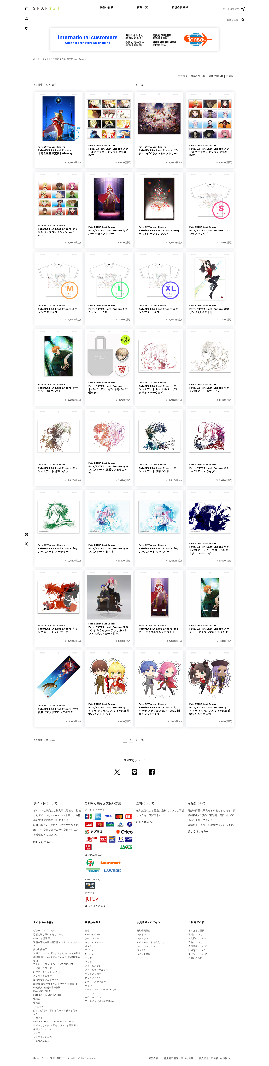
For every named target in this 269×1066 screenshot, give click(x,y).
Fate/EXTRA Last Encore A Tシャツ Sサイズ (210, 230)
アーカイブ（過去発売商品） (100, 1001)
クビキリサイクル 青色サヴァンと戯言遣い (55, 1025)
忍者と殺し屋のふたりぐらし (48, 934)
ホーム (36, 59)
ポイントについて (197, 954)
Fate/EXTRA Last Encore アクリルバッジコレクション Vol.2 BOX (210, 150)
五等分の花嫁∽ (41, 1041)
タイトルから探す (50, 59)
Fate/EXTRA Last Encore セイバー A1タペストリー (109, 230)
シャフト (38, 1033)
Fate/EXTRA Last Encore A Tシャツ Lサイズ (109, 309)
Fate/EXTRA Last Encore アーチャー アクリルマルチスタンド (210, 629)
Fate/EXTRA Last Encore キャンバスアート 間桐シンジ (159, 468)
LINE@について (196, 950)
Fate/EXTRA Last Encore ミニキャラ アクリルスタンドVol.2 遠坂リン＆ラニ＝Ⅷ (210, 709)
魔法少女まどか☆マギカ (46, 980)
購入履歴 (141, 950)
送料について (195, 934)
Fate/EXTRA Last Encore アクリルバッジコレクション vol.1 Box (58, 230)
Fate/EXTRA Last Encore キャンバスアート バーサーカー (58, 629)
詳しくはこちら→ (43, 842)
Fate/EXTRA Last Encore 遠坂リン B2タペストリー (210, 309)
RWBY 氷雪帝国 (41, 938)
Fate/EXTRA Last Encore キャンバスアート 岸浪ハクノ (58, 468)
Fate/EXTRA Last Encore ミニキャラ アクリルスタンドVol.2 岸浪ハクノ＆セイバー (109, 709)
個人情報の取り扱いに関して (215, 1058)
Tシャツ (89, 954)
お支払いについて (197, 938)
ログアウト (142, 938)
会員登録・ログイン (149, 922)
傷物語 (36, 1002)
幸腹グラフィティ (42, 1029)
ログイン (141, 934)
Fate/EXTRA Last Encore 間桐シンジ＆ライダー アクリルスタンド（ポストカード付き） (109, 629)
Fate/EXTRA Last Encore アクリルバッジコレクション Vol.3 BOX (109, 150)
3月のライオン (41, 1006)
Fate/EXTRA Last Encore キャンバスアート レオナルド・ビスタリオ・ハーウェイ (159, 387)
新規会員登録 (180, 7)
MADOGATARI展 (42, 991)
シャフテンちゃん (42, 1037)
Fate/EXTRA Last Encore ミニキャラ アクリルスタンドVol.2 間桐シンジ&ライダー (159, 709)
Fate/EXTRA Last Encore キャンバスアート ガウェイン (210, 388)
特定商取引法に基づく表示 (179, 1058)
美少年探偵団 (40, 949)
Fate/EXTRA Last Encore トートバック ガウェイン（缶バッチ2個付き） (109, 387)
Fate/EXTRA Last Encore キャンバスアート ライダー (210, 468)
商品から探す (93, 922)
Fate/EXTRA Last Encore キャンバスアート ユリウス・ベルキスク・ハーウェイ (210, 548)
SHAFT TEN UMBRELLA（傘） (102, 989)
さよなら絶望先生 (42, 976)
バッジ (88, 985)
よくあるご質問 (196, 930)
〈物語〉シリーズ (42, 968)
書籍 (87, 930)
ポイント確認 (144, 954)
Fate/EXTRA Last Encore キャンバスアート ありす (109, 548)
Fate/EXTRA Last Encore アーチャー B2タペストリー (58, 388)
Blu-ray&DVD (92, 934)
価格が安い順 (198, 76)
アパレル (89, 950)
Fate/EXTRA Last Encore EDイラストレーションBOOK (159, 230)
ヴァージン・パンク (43, 930)
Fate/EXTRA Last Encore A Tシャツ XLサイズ (159, 309)
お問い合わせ (195, 958)
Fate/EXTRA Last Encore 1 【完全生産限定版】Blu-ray (58, 150)
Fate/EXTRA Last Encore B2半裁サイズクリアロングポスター (58, 709)
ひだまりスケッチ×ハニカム (48, 972)
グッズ (88, 962)
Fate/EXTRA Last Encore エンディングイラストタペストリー (159, 150)
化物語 (36, 998)
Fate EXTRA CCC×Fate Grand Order (53, 1021)
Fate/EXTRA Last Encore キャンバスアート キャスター (159, 548)
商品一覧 (142, 7)
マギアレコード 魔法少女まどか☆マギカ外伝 (56, 953)
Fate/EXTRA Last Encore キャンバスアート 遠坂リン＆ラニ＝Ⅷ (109, 468)
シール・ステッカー (95, 981)
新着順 (229, 76)
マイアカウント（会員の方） (152, 942)
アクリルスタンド (94, 966)
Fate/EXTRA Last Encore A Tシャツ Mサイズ (58, 309)
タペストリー (92, 938)
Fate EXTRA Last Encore (47, 995)
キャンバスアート (94, 942)
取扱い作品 (107, 7)
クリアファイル (93, 977)
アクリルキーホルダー (96, 970)
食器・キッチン (93, 997)
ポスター (89, 946)
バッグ (88, 958)
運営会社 (153, 1058)
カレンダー (91, 993)
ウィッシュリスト (146, 946)
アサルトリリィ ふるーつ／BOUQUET (53, 964)
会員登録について (197, 946)
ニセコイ (38, 1017)
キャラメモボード (94, 973)
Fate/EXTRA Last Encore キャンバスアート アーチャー (58, 548)
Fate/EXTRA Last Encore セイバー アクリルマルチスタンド (159, 629)
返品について (195, 942)
